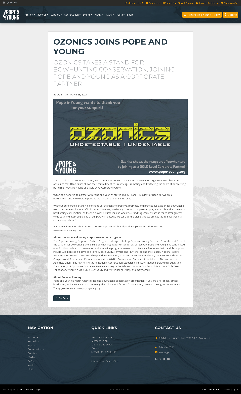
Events (86, 14)
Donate (231, 15)
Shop (130, 14)
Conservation (71, 14)
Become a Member (102, 337)
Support (55, 14)
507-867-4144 (164, 347)
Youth (119, 14)
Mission (29, 14)
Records (41, 14)
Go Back (62, 298)
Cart (229, 3)
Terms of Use (112, 361)
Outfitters (207, 3)
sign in (235, 389)
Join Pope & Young (202, 15)
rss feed (226, 389)
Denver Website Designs (30, 389)
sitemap (203, 389)
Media (98, 14)
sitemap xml (215, 389)
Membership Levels (102, 344)
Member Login (99, 340)
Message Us (164, 352)
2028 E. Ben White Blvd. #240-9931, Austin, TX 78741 (182, 339)
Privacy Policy (97, 361)
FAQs (109, 14)
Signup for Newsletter (103, 351)
